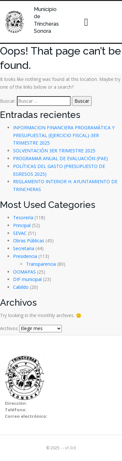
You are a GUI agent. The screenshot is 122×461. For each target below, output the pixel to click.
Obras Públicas (28, 240)
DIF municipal (27, 279)
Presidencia (25, 256)
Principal (22, 225)
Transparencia (41, 264)
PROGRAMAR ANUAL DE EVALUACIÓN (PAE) (60, 158)
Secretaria (23, 248)
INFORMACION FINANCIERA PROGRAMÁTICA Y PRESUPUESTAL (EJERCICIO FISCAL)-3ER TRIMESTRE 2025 (64, 135)
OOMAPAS (24, 272)
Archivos (9, 328)
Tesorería (23, 217)
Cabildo (21, 287)
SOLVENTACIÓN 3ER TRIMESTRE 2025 (54, 150)
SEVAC (20, 233)
